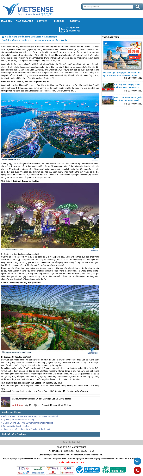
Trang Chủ (35, 9)
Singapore (24, 67)
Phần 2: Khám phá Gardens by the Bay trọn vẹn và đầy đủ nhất (30, 416)
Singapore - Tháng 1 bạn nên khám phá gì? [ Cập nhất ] (27, 429)
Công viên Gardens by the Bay (16, 426)
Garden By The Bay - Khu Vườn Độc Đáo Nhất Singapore (28, 423)
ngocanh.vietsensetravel (66, 30)
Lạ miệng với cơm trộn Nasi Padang (18, 420)
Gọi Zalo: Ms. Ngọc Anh (62, 29)
